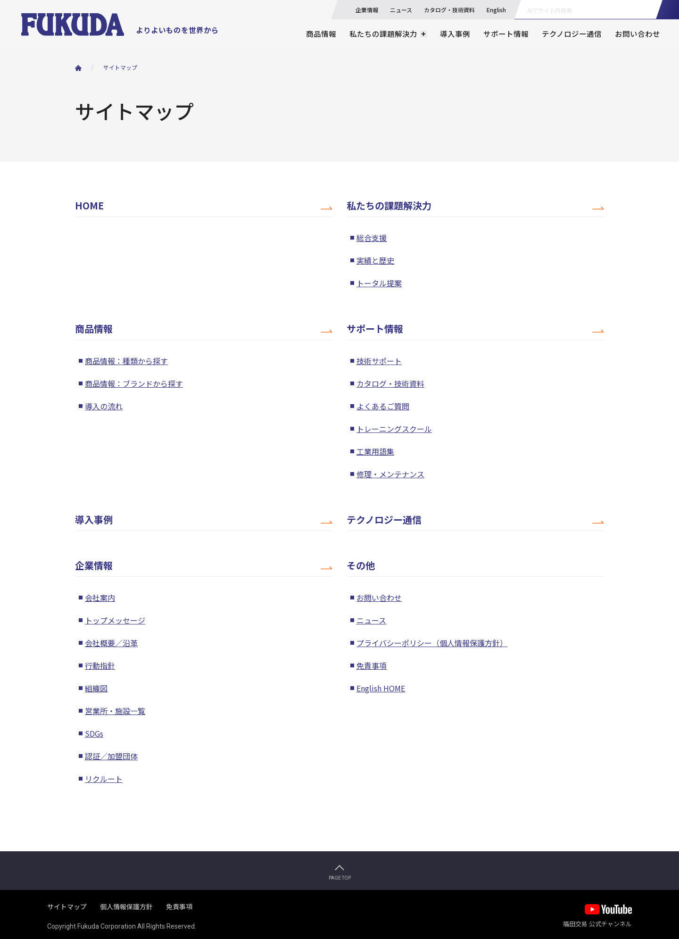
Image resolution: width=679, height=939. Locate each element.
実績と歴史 (375, 260)
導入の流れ (104, 406)
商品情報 (321, 33)
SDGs (94, 733)
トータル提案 (379, 283)
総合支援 (371, 237)
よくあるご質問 (382, 406)
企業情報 (367, 10)
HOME (89, 205)
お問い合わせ (637, 33)
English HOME (380, 688)
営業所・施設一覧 (115, 710)
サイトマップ (120, 67)
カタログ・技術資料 (449, 10)
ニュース (401, 10)
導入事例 (455, 33)
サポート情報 (506, 33)
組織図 (96, 688)
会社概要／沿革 (111, 642)
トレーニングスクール (394, 428)
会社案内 (100, 597)
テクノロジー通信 (572, 33)
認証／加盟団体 (111, 756)
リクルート (104, 778)
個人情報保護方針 (126, 906)
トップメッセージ (115, 620)
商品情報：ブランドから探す (134, 383)
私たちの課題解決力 (389, 205)
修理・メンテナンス (390, 474)
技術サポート (379, 360)
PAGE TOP (340, 878)
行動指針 (100, 665)
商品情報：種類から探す (126, 360)
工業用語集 (375, 451)
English (496, 10)
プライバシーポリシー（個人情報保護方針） (431, 642)
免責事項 (371, 665)
